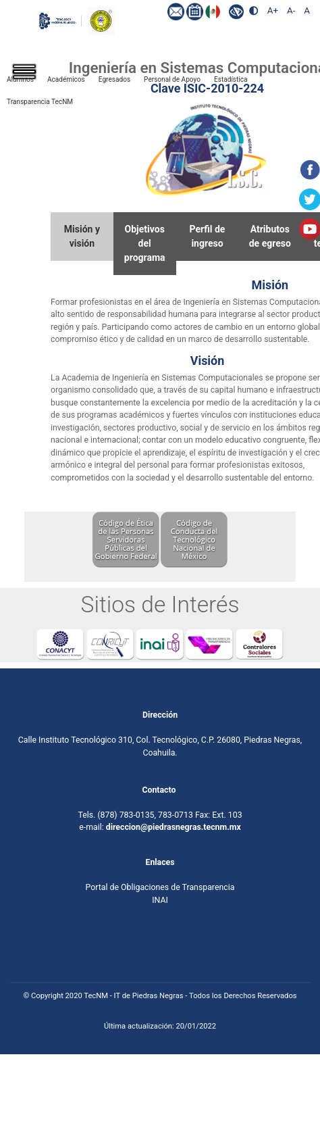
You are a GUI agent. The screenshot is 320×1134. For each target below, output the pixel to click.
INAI (160, 900)
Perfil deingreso (207, 236)
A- (291, 10)
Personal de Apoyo (172, 79)
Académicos (66, 79)
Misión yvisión (82, 236)
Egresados (114, 79)
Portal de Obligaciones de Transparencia (160, 888)
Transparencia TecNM (40, 101)
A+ (272, 10)
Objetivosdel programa (144, 243)
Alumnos (20, 79)
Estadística (231, 79)
